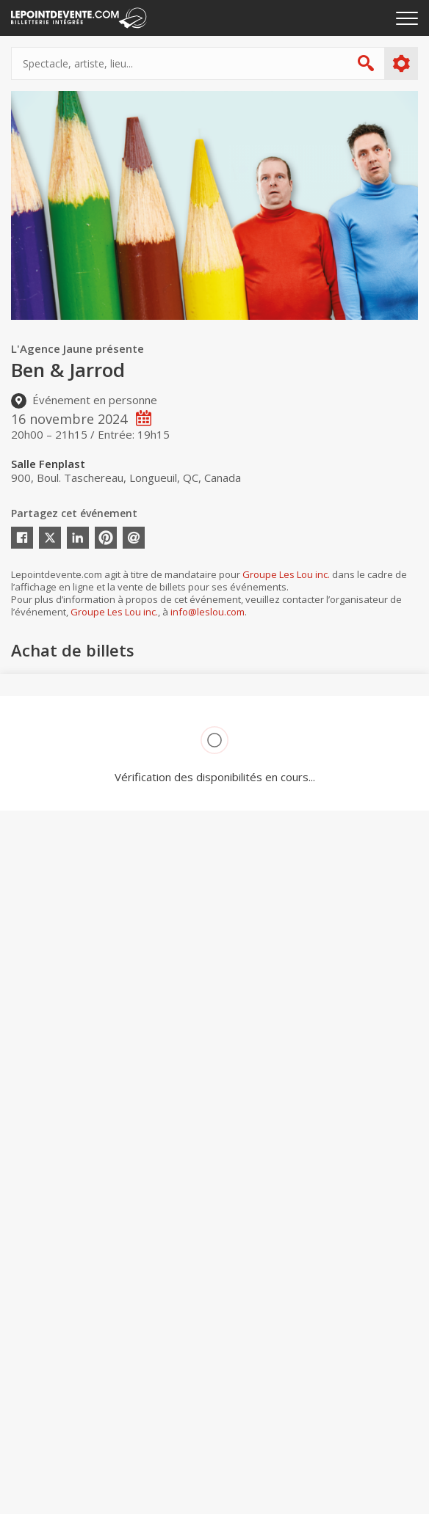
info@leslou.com (207, 611)
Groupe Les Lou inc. (286, 574)
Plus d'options (400, 63)
